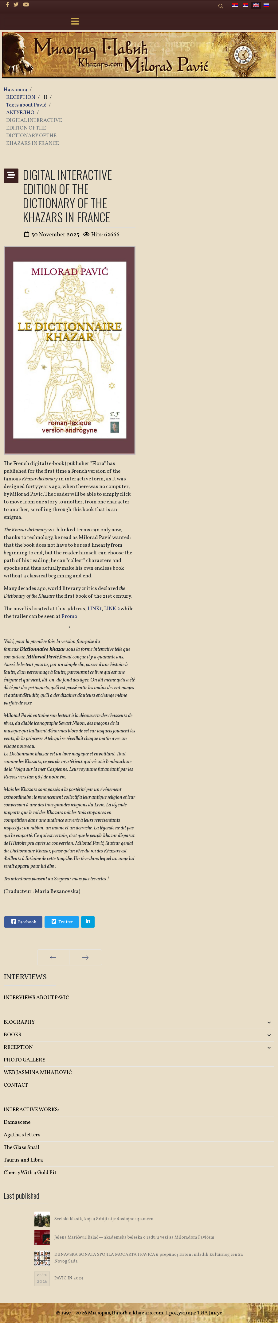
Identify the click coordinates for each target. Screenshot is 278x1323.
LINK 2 (112, 608)
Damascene (17, 1122)
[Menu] (75, 22)
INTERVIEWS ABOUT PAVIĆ (36, 997)
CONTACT (16, 1085)
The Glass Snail (21, 1147)
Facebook (23, 921)
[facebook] (7, 5)
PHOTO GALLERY (24, 1060)
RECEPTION (18, 1047)
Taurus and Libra (23, 1160)
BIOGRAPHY (19, 1022)
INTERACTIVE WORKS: (31, 1109)
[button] (229, 1022)
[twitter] (16, 5)
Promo (69, 616)
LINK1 (95, 608)
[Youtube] (26, 5)
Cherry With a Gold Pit (30, 1172)
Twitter (61, 921)
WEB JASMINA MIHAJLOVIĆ (38, 1072)
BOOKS (12, 1034)
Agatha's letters (22, 1135)
